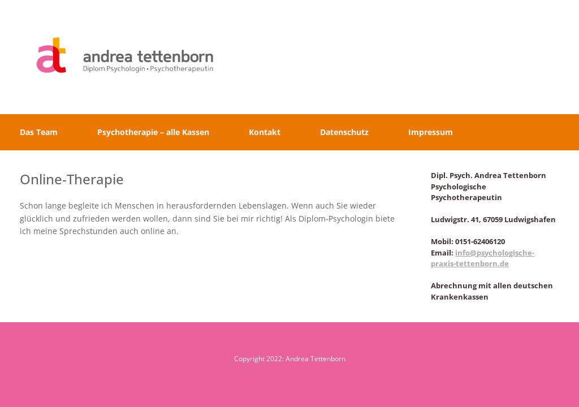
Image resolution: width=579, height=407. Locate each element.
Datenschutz (344, 132)
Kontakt (264, 132)
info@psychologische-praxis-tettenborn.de (482, 258)
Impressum (430, 132)
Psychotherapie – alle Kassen (153, 132)
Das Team (39, 132)
